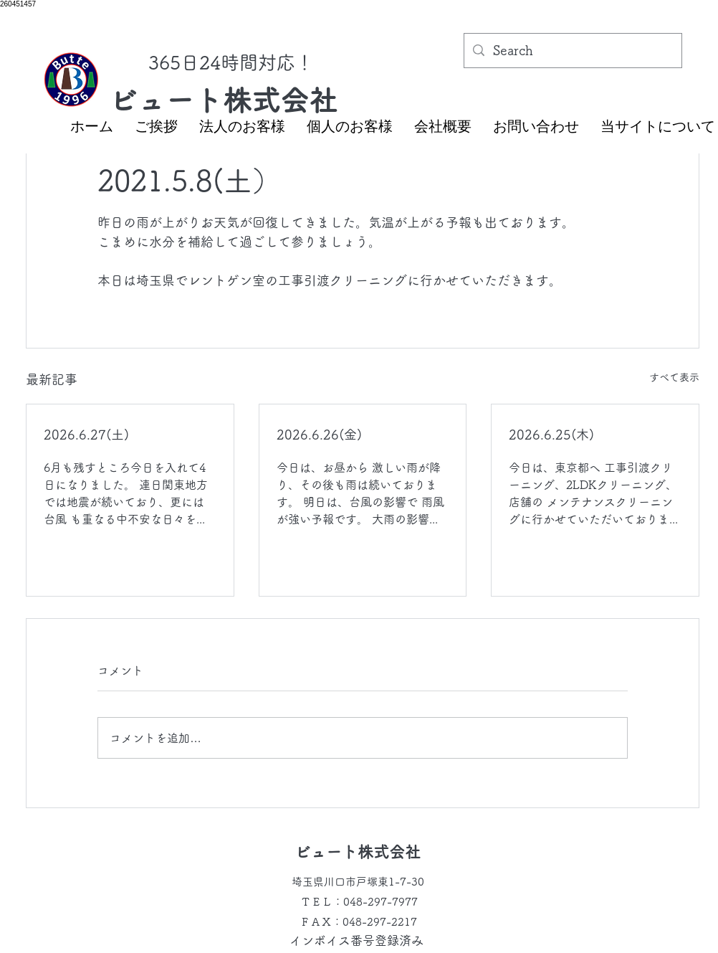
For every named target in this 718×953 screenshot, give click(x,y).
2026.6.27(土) (86, 434)
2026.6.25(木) (551, 434)
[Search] (572, 51)
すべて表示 (674, 377)
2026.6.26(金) (319, 434)
